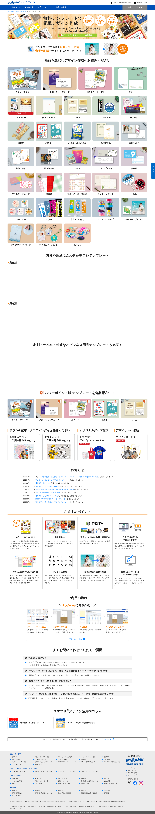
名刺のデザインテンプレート (43, 771)
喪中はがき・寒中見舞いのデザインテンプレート (52, 502)
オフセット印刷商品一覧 (88, 762)
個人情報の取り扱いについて (43, 793)
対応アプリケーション (64, 781)
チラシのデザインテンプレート (67, 771)
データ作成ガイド (17, 781)
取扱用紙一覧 (39, 764)
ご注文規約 (107, 790)
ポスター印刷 (16, 759)
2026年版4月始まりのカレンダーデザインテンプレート (54, 489)
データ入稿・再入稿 (58, 7)
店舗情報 (37, 790)
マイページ (131, 768)
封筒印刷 (83, 759)
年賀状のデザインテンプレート (90, 771)
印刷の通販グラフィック (17, 806)
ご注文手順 (107, 781)
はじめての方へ (39, 778)
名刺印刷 (14, 757)
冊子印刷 (106, 757)
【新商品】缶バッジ (42, 483)
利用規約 (60, 790)
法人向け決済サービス (110, 783)
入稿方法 (106, 778)
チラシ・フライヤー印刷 (42, 757)
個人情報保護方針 (17, 793)
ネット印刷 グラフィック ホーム (17, 11)
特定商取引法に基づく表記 (89, 793)
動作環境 (83, 778)
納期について (16, 783)
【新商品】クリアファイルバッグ (47, 496)
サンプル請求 (132, 773)
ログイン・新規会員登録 (120, 2)
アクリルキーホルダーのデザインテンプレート (51, 480)
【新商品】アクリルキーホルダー (47, 486)
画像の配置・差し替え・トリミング (54, 477)
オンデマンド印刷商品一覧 (112, 762)
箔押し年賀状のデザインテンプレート (48, 492)
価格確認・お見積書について (89, 781)
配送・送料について (41, 783)
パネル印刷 (107, 759)
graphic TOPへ (140, 2)
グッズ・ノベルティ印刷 (19, 762)
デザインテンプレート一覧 (20, 771)
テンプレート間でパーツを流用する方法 (84, 477)
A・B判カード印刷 (40, 759)
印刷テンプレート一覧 (41, 781)
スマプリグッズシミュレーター (67, 762)
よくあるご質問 (62, 778)
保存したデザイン (135, 7)
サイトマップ (132, 775)
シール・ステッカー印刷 (88, 757)
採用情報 (106, 793)
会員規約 (83, 790)
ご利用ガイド (15, 7)
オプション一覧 (16, 764)
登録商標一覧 (107, 739)
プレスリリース (16, 795)
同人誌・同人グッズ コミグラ (43, 762)
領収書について (85, 783)
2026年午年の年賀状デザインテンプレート (50, 499)
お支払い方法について (64, 783)
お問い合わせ (132, 770)
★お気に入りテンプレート (35, 7)
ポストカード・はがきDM (65, 757)
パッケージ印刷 (62, 759)
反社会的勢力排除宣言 (64, 793)
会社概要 (14, 790)
